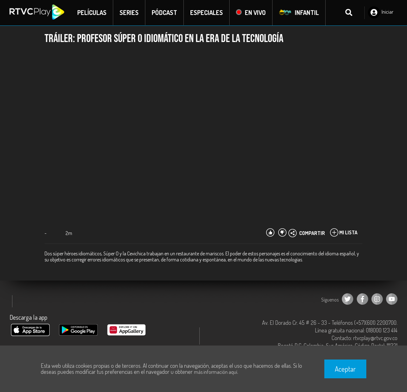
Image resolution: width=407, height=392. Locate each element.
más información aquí (215, 372)
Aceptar (345, 368)
